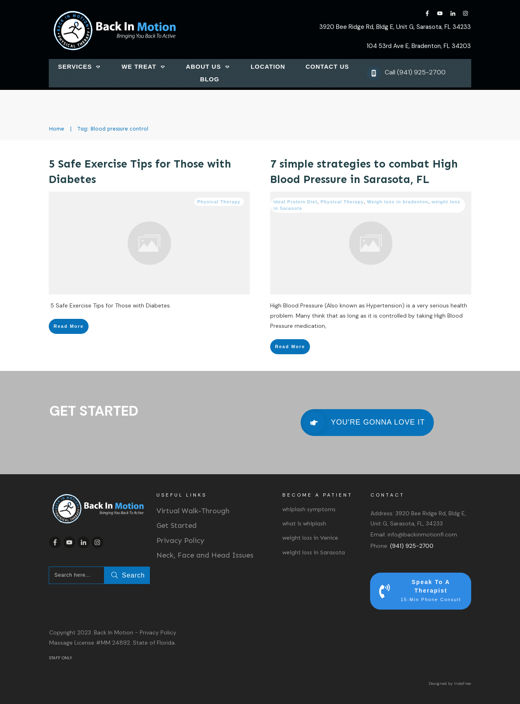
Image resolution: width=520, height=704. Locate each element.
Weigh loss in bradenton (398, 201)
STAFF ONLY (60, 657)
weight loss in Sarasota (313, 552)
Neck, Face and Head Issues (205, 555)
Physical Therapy (219, 201)
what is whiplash (304, 523)
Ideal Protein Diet (295, 201)
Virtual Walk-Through (193, 510)
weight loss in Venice (310, 537)
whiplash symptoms (309, 509)
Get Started (176, 525)
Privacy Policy (180, 540)
